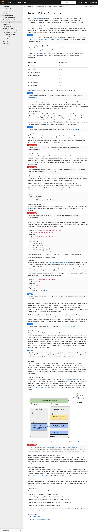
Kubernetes (38, 18)
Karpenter (59, 353)
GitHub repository (82, 442)
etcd (70, 136)
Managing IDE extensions (9, 28)
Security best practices (9, 17)
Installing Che (6, 24)
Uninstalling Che (7, 39)
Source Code (93, 2)
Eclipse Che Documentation (16, 2)
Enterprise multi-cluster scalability (40, 519)
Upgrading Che (7, 36)
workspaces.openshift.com (41, 387)
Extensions (5, 41)
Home (80, 2)
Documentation (5, 6)
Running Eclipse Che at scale (10, 22)
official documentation (74, 129)
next (86, 6)
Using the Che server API (9, 34)
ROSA (52, 383)
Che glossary (5, 43)
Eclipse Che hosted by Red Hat (10, 11)
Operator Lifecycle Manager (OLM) (59, 262)
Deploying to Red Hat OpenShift (41, 475)
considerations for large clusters (37, 50)
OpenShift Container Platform (36, 53)
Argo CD (56, 385)
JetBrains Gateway (54, 39)
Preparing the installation (9, 20)
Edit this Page (93, 6)
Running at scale (35, 516)
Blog (86, 2)
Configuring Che (7, 26)
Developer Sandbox (72, 379)
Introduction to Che (7, 9)
